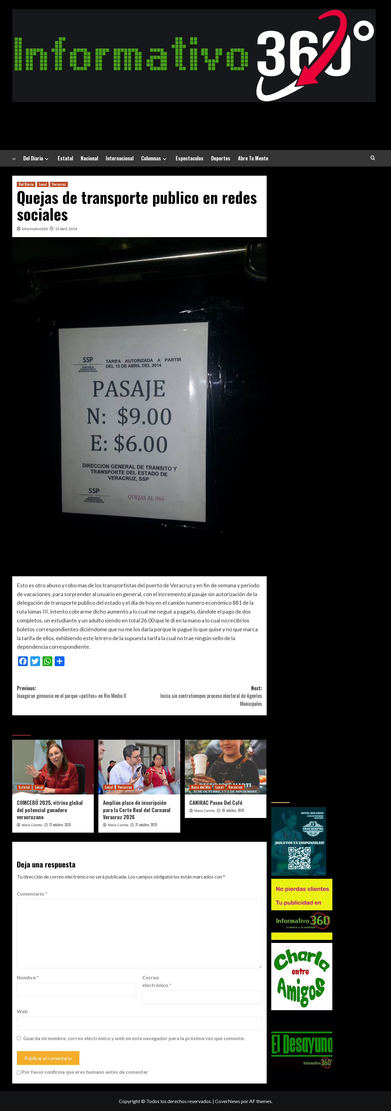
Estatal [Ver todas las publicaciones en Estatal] (24, 787)
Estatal (65, 158)
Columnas (154, 158)
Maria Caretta (32, 825)
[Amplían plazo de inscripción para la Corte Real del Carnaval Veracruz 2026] (139, 767)
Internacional (119, 158)
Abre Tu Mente (253, 158)
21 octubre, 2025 (60, 824)
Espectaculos (189, 158)
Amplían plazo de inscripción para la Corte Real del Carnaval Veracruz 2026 (136, 810)
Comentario (32, 894)
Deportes (220, 158)
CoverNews (227, 1101)
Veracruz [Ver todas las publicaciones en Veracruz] (59, 184)
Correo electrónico (156, 981)
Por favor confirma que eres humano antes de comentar (82, 1072)
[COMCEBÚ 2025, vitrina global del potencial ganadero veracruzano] (53, 767)
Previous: (78, 692)
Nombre (28, 977)
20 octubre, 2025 (233, 810)
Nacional (89, 158)
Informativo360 (35, 228)
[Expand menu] (46, 159)
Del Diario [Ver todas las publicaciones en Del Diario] (26, 184)
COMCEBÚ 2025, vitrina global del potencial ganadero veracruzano (50, 810)
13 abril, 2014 (66, 228)
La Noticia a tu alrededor (194, 117)
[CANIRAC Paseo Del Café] (225, 767)
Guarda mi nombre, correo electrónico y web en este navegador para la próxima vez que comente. (134, 1038)
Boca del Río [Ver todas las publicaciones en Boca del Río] (200, 787)
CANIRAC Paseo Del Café (215, 802)
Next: (200, 696)
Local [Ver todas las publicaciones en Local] (43, 184)
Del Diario (36, 158)
